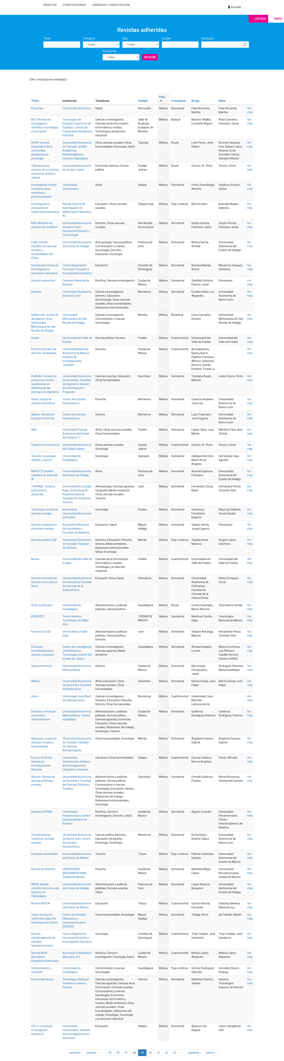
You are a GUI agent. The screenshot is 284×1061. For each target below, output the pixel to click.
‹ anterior (91, 1052)
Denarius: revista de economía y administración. (43, 715)
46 (118, 1052)
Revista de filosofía (43, 869)
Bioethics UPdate (41, 811)
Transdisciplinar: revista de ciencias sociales (42, 838)
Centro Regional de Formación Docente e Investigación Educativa (77, 269)
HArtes (35, 681)
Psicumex (37, 108)
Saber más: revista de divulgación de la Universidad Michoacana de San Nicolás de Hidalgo (44, 322)
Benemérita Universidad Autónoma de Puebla (77, 513)
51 (158, 1052)
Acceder (234, 7)
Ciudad (166, 38)
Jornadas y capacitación (110, 5)
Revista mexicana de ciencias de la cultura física (44, 582)
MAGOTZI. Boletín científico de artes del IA (44, 475)
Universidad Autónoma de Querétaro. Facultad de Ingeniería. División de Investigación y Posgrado (77, 384)
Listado (260, 18)
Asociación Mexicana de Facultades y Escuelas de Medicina (76, 528)
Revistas (50, 5)
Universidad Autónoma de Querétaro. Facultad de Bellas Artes (77, 685)
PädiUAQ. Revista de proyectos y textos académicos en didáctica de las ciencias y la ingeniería (45, 384)
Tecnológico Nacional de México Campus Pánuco (76, 983)
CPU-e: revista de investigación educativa (41, 1030)
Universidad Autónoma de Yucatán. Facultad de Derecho (77, 543)
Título (47, 38)
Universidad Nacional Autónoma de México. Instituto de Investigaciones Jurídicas (76, 357)
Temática (89, 38)
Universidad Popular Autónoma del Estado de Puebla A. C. (76, 433)
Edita (222, 100)
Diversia (36, 291)
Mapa (278, 18)
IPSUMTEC (38, 616)
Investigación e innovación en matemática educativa (45, 207)
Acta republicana (41, 605)
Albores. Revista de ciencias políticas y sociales (43, 780)
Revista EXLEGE (41, 631)
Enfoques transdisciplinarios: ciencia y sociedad (42, 650)
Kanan (35, 337)
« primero (75, 1052)
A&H (34, 429)
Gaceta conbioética (43, 280)
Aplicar (150, 57)
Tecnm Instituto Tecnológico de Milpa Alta (76, 620)
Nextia (35, 559)
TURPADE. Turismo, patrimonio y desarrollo (43, 490)
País (125, 38)
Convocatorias (74, 5)
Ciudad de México (73, 877)
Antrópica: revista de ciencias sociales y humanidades (44, 742)
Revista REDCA (40, 903)
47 (126, 1052)
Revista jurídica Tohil (43, 539)
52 (166, 1052)
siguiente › (194, 1052)
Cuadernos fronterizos (45, 444)
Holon (34, 696)
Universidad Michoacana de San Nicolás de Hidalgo (75, 318)
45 (110, 1052)
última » (211, 1052)
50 (150, 1052)
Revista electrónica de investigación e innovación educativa (45, 269)
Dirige (195, 100)
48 (134, 1052)
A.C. (78, 956)
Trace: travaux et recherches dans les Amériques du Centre (44, 918)
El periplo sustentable (44, 853)
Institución (207, 38)
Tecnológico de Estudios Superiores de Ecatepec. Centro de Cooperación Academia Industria (77, 127)
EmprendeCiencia (42, 979)
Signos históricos (41, 665)
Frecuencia (109, 51)
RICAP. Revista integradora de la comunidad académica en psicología (41, 150)
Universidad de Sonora (77, 108)
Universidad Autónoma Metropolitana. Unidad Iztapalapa (77, 715)
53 (174, 1052)
